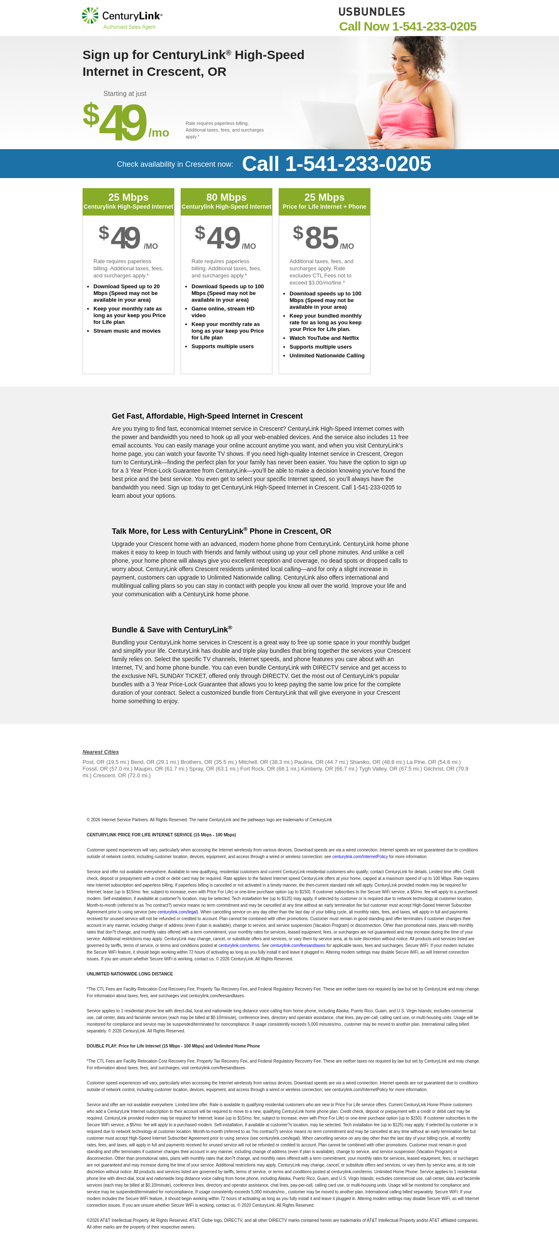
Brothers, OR (196, 762)
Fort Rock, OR (257, 769)
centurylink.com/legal (177, 912)
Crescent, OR (109, 775)
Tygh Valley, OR (378, 769)
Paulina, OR (308, 762)
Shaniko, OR (364, 762)
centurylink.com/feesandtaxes (298, 945)
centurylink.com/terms (238, 945)
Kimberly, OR (317, 769)
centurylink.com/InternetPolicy (360, 856)
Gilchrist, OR (439, 769)
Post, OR (94, 762)
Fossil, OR (95, 769)
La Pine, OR (421, 762)
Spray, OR (201, 769)
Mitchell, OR (253, 762)
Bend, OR (143, 762)
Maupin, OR (148, 769)
